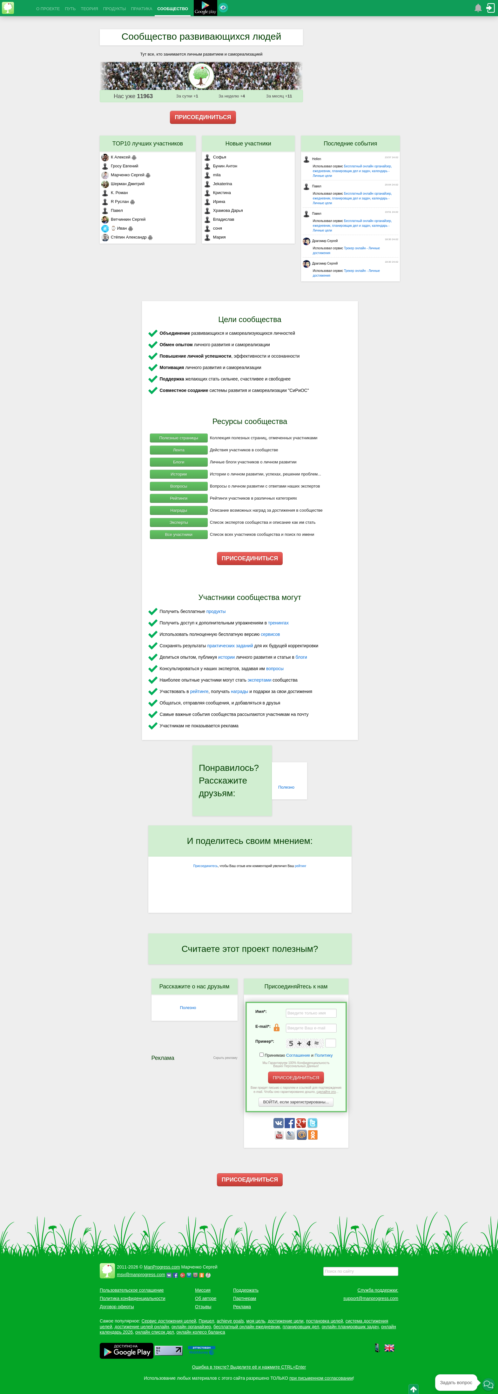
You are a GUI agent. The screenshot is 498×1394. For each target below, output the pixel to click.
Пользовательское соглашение (132, 1290)
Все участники (178, 534)
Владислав (219, 219)
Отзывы (203, 1306)
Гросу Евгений (119, 166)
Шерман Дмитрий (123, 183)
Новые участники (248, 143)
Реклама (242, 1306)
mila (212, 174)
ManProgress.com (162, 1266)
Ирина (214, 201)
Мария (215, 237)
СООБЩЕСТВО (172, 8)
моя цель (256, 1320)
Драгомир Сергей (320, 241)
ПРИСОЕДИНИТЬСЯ (203, 117)
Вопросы (178, 486)
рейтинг (300, 866)
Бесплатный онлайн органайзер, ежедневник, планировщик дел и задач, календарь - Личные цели (352, 171)
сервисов (270, 634)
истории (226, 657)
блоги (301, 657)
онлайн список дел (154, 1332)
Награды (178, 510)
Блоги (178, 462)
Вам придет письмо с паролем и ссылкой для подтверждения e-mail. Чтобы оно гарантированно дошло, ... (296, 1090)
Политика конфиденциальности (132, 1298)
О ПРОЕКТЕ (48, 8)
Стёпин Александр (124, 237)
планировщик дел (301, 1326)
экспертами (260, 680)
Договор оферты (117, 1306)
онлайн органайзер (191, 1326)
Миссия (203, 1290)
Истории (179, 474)
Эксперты (179, 522)
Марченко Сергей (123, 174)
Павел (112, 210)
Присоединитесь (205, 866)
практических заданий (230, 645)
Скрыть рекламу (225, 1058)
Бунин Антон (220, 166)
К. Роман (114, 192)
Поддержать (246, 1290)
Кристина (217, 192)
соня (213, 228)
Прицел (206, 1320)
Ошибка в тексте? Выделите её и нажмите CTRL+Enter (249, 1367)
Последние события (350, 143)
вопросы (275, 668)
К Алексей (116, 157)
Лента (179, 450)
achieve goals (230, 1320)
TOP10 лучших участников (147, 143)
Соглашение (298, 1055)
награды (239, 691)
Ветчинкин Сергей (123, 219)
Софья (215, 157)
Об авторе (205, 1298)
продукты (216, 611)
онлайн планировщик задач (350, 1326)
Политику (324, 1055)
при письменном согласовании (321, 1378)
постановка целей (324, 1320)
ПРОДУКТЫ (114, 8)
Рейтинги (178, 498)
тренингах (278, 622)
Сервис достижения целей (168, 1320)
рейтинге (199, 691)
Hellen (312, 159)
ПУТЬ (70, 8)
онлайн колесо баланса (200, 1332)
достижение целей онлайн (142, 1326)
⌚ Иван (114, 228)
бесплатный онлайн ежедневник (246, 1326)
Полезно (286, 787)
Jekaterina (218, 183)
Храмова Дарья (223, 210)
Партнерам (244, 1298)
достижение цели (286, 1320)
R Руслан (115, 201)
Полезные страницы (178, 437)
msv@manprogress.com (141, 1274)
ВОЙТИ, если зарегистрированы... (296, 1102)
